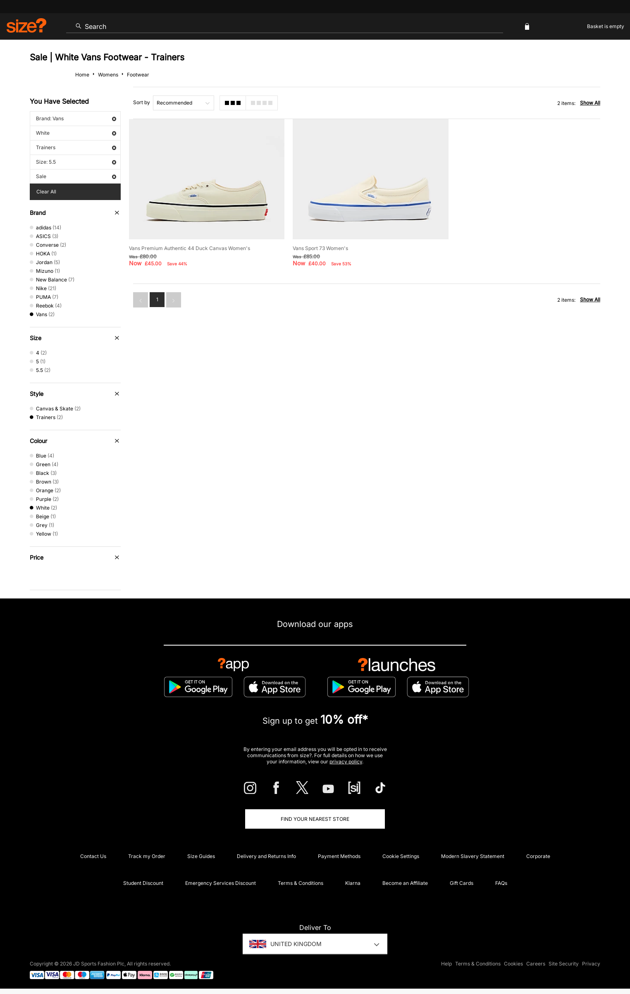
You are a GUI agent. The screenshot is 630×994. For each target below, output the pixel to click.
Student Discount (143, 883)
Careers (535, 964)
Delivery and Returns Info (266, 856)
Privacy (591, 964)
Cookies (513, 964)
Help (446, 964)
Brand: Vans (76, 118)
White (76, 133)
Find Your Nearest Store (315, 819)
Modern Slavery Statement (472, 856)
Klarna (352, 883)
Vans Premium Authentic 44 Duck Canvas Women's (189, 248)
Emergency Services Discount (220, 883)
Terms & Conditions (300, 883)
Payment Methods (339, 856)
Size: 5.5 (76, 162)
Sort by (141, 102)
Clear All (46, 191)
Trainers (76, 147)
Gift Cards (461, 883)
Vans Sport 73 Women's (320, 248)
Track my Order (146, 856)
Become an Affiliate (405, 883)
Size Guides (201, 856)
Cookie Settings (400, 856)
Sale (76, 176)
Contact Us (93, 856)
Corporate (538, 856)
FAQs (501, 883)
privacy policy (345, 761)
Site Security (564, 964)
